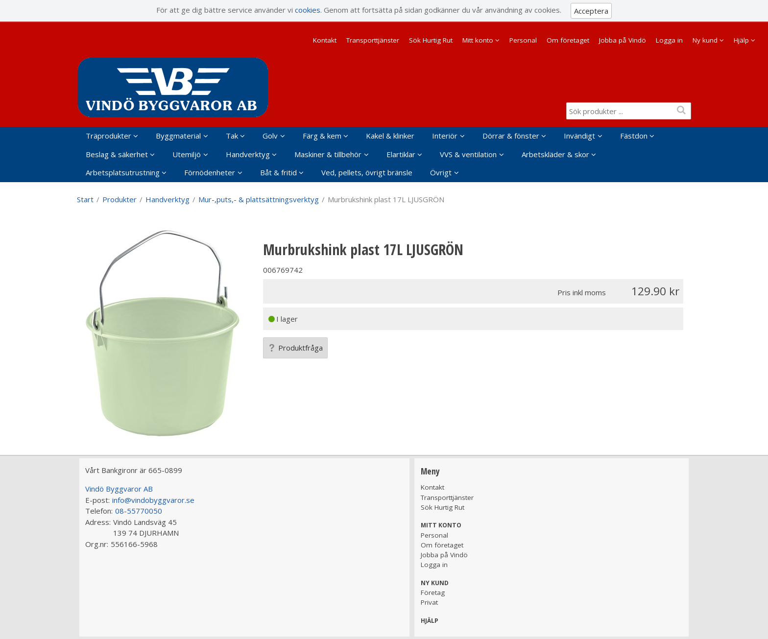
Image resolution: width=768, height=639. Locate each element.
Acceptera (591, 11)
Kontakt (324, 40)
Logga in (669, 40)
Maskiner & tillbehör (327, 154)
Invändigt (579, 136)
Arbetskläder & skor (555, 154)
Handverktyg (248, 154)
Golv (270, 136)
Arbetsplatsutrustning (123, 172)
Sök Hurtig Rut (431, 40)
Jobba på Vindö (622, 40)
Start (85, 199)
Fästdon (634, 136)
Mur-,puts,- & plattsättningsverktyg (258, 199)
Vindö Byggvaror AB (119, 489)
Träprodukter (108, 136)
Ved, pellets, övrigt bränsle (366, 172)
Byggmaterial (178, 136)
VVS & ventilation (468, 154)
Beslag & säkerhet (117, 154)
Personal (523, 40)
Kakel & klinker (390, 136)
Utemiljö (186, 154)
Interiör (444, 136)
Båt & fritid (278, 172)
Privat (429, 602)
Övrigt (441, 172)
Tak (232, 136)
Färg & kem (322, 136)
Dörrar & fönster (510, 136)
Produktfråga (295, 348)
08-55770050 (138, 511)
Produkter (119, 199)
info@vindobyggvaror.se (153, 500)
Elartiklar (400, 154)
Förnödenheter (209, 172)
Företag (433, 592)
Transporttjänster (372, 40)
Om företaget (568, 40)
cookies (307, 10)
